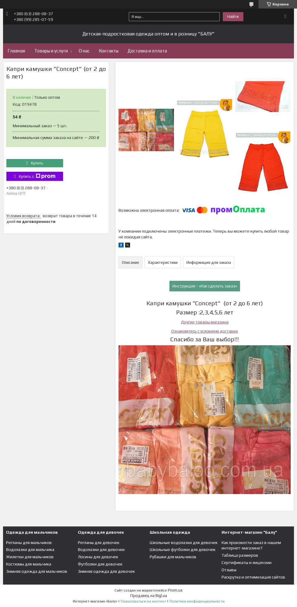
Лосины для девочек (98, 556)
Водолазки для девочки (101, 549)
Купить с (37, 176)
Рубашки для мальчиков (173, 556)
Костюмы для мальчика (28, 564)
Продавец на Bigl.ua (148, 595)
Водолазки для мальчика (30, 549)
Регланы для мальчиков (29, 542)
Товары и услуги (51, 50)
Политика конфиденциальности (197, 601)
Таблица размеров (240, 555)
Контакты (108, 50)
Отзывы (229, 569)
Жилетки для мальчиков (30, 556)
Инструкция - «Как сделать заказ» (204, 286)
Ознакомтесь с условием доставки (204, 331)
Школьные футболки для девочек (182, 549)
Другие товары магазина (205, 322)
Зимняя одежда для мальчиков (36, 571)
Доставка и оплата (147, 50)
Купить (37, 163)
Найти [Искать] (233, 16)
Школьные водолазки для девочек (184, 542)
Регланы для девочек (98, 542)
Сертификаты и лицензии (247, 562)
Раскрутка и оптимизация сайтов (253, 577)
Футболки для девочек (100, 564)
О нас (84, 50)
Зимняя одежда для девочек (106, 571)
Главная (16, 50)
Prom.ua (175, 590)
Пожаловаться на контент (143, 601)
